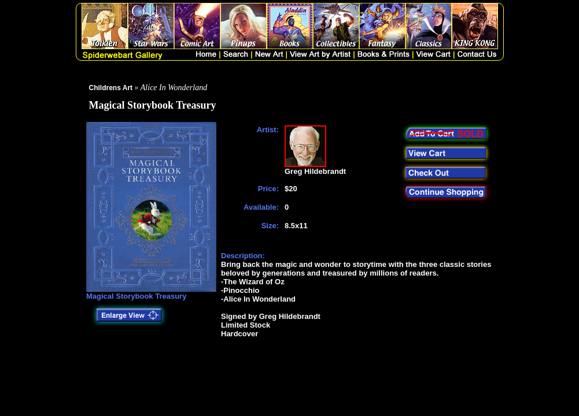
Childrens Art (111, 88)
